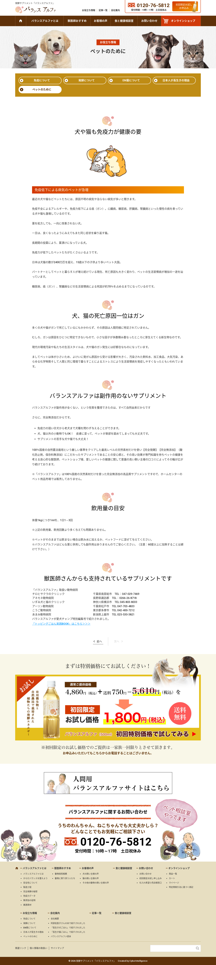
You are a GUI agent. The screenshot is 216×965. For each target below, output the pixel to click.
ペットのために (41, 89)
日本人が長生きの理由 (176, 80)
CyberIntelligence (138, 961)
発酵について (86, 80)
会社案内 (115, 10)
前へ (99, 641)
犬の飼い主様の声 (91, 874)
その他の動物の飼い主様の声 (96, 883)
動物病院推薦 (61, 874)
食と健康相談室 (124, 20)
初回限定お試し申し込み (150, 878)
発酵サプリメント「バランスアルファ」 (35, 3)
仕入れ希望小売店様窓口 (150, 883)
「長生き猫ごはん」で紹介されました (68, 932)
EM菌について (131, 80)
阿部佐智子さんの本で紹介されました (68, 923)
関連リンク (20, 948)
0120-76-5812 (116, 842)
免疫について (42, 80)
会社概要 (55, 919)
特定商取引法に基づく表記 (181, 887)
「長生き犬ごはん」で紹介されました (68, 928)
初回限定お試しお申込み (184, 6)
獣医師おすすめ (77, 20)
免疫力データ (29, 896)
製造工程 (27, 887)
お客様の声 (100, 20)
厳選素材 (27, 905)
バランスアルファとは (44, 20)
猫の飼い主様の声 (91, 878)
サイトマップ (57, 948)
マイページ (174, 883)
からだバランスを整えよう (35, 878)
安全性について (30, 883)
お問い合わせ (149, 20)
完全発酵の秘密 (30, 891)
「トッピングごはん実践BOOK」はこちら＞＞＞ (61, 623)
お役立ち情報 (88, 10)
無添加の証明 (29, 900)
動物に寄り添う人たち (65, 878)
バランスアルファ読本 (61, 936)
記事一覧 (103, 10)
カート (172, 878)
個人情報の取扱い (38, 948)
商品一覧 (173, 874)
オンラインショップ (183, 20)
